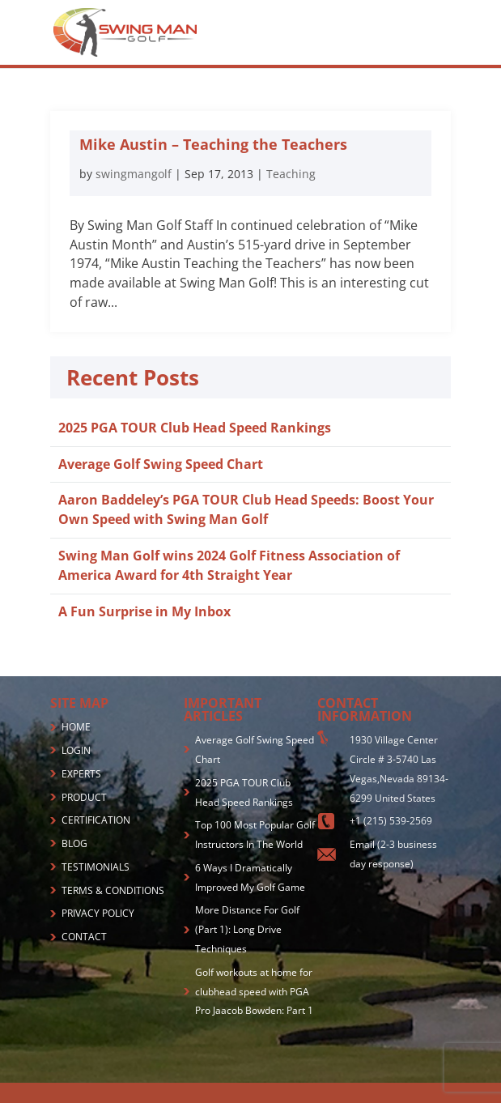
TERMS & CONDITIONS (113, 890)
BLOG (74, 843)
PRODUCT (84, 797)
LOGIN (76, 750)
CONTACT (84, 936)
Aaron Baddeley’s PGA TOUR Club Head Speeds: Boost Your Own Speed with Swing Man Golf (246, 509)
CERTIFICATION (96, 820)
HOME (76, 727)
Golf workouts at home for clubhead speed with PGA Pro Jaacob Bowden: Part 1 (254, 991)
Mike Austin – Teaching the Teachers (213, 144)
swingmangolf (134, 173)
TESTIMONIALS (95, 867)
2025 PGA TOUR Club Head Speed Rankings (194, 428)
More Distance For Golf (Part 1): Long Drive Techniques (247, 929)
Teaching (291, 173)
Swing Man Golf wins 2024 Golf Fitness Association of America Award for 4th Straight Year (229, 565)
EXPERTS (81, 774)
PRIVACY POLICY (98, 913)
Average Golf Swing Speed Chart (160, 464)
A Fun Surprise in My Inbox (144, 611)
